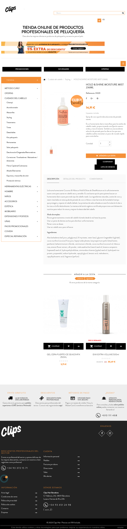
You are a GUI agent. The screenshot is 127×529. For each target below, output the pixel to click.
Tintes (9, 127)
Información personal (51, 456)
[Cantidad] (103, 144)
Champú (10, 102)
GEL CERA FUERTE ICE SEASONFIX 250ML (63, 356)
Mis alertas (47, 476)
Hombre (9, 191)
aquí (60, 405)
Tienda (10, 80)
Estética (9, 206)
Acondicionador (12, 107)
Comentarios (95, 179)
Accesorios (11, 201)
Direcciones (48, 468)
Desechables (11, 132)
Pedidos (46, 460)
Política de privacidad (9, 500)
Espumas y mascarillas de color (18, 176)
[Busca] (89, 13)
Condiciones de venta (9, 496)
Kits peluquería (12, 137)
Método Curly (12, 88)
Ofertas (9, 93)
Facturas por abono (50, 464)
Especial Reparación (16, 236)
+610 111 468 (109, 415)
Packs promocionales (16, 226)
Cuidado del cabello (16, 98)
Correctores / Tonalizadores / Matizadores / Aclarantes (22, 159)
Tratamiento (11, 122)
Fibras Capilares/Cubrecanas (17, 166)
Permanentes (11, 142)
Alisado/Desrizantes (14, 171)
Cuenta (47, 451)
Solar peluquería (12, 147)
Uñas (7, 221)
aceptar (120, 527)
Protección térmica (13, 181)
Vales (45, 472)
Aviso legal (5, 492)
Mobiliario (10, 211)
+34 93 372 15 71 (17, 468)
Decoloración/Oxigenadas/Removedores (21, 152)
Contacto (4, 508)
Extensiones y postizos (16, 216)
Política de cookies (8, 504)
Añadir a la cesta (105, 156)
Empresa (4, 512)
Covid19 (9, 231)
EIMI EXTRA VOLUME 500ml (106, 354)
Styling (9, 117)
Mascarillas (10, 112)
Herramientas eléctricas (18, 186)
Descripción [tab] (53, 179)
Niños (8, 196)
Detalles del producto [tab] (74, 179)
